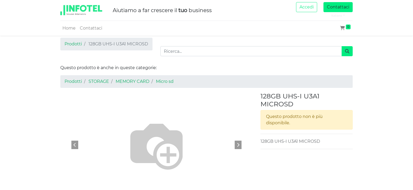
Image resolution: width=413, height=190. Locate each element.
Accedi (306, 7)
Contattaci (338, 7)
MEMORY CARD (132, 81)
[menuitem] (69, 28)
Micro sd (165, 81)
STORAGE (98, 81)
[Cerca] (347, 51)
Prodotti (73, 43)
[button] (74, 145)
